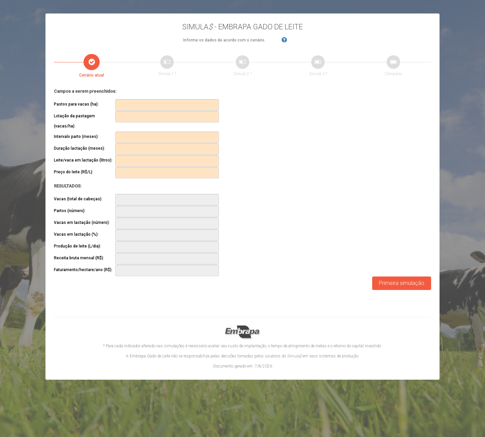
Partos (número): (70, 210)
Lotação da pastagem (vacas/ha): (74, 121)
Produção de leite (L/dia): (77, 246)
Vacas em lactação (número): (82, 222)
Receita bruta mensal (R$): (79, 258)
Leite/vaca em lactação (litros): (83, 160)
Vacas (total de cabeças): (78, 199)
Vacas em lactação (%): (76, 234)
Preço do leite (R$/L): (73, 172)
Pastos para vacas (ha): (76, 104)
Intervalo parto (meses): (76, 136)
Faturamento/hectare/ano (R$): (83, 269)
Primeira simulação (401, 283)
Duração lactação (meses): (79, 148)
